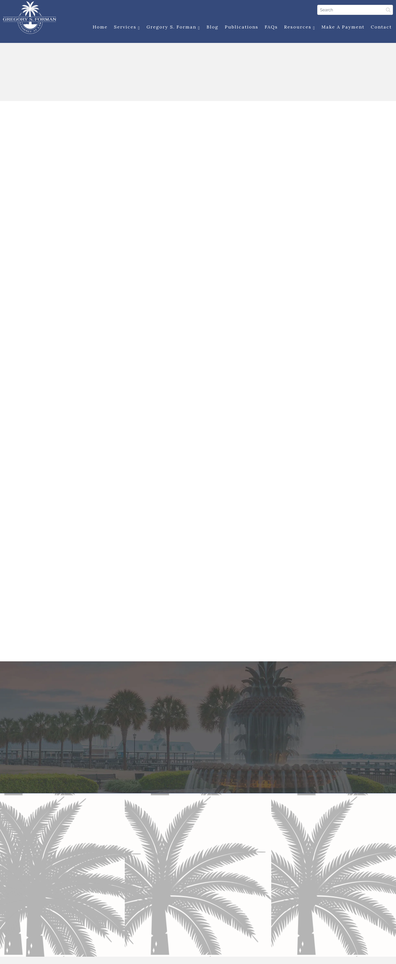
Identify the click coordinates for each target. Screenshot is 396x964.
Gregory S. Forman (173, 27)
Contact (380, 27)
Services (126, 27)
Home (99, 27)
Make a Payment (342, 27)
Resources (298, 27)
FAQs (270, 27)
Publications (240, 27)
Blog (211, 27)
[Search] (354, 10)
